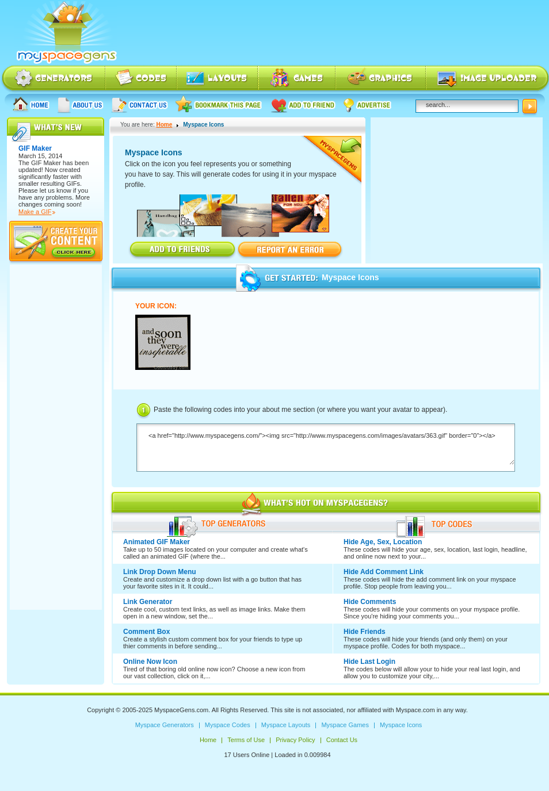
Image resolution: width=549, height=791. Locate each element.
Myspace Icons (381, 79)
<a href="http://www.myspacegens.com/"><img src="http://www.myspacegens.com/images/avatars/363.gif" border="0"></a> (325, 448)
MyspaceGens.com (181, 709)
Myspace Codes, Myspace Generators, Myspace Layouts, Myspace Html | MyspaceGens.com (65, 32)
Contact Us (139, 104)
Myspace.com (415, 709)
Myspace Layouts (217, 79)
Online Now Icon (150, 662)
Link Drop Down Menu (159, 572)
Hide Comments (370, 602)
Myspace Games (297, 79)
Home (31, 104)
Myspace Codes (141, 79)
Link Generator (147, 602)
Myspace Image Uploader (487, 79)
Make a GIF (34, 211)
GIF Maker (46, 162)
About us (81, 104)
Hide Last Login (369, 662)
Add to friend (303, 104)
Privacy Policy (295, 739)
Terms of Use (246, 739)
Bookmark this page (219, 104)
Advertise (368, 104)
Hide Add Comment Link (384, 572)
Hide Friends (365, 632)
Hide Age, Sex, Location (383, 542)
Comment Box (146, 632)
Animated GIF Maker (156, 542)
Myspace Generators (53, 79)
